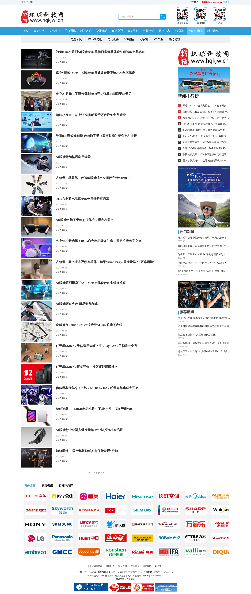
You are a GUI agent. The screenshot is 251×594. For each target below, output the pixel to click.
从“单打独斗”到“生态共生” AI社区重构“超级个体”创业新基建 (204, 271)
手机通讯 (70, 30)
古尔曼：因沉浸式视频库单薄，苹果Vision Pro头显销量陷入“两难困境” (105, 262)
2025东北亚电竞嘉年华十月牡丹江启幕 (82, 199)
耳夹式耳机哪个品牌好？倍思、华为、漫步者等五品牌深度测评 (204, 237)
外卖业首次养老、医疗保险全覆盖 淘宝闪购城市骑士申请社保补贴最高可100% (206, 142)
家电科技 (54, 30)
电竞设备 (113, 39)
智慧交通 (117, 30)
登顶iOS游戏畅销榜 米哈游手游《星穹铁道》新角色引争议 (96, 136)
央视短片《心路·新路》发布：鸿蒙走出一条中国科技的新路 (206, 111)
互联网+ (179, 30)
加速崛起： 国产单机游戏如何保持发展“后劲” (87, 451)
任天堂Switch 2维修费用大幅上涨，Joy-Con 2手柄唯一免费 (96, 346)
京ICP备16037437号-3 (153, 575)
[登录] (24, 2)
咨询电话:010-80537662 (212, 2)
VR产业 (158, 39)
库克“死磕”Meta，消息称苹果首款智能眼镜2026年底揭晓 (95, 73)
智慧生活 (38, 30)
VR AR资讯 (95, 39)
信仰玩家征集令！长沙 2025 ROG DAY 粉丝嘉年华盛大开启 (97, 388)
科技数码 (86, 30)
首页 (26, 30)
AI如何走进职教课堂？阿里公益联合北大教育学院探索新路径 (206, 118)
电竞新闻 (76, 39)
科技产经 (148, 30)
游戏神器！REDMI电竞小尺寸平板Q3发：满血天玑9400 (94, 409)
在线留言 (135, 566)
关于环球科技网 (95, 566)
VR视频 (129, 39)
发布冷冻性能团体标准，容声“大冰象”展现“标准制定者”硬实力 (204, 318)
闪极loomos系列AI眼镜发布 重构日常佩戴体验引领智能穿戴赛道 (100, 52)
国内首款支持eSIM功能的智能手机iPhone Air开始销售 (206, 160)
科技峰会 (213, 30)
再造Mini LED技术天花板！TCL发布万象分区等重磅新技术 (206, 105)
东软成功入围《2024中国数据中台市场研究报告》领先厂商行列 (206, 154)
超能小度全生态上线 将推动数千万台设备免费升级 (91, 115)
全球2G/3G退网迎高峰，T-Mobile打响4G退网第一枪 (206, 148)
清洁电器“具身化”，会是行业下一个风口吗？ (202, 262)
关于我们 (194, 2)
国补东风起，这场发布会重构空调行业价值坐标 (203, 343)
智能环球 (101, 30)
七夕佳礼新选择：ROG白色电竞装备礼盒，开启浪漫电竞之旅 (98, 241)
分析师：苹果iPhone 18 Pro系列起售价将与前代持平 (204, 254)
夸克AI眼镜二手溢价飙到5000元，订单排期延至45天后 (93, 94)
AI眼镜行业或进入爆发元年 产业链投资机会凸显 (89, 430)
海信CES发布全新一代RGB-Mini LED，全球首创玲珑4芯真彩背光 (204, 351)
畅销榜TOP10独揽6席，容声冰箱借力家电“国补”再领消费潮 (206, 130)
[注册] (30, 2)
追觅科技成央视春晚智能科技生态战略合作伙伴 (203, 326)
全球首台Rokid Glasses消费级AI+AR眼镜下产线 (89, 325)
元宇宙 (144, 39)
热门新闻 (186, 232)
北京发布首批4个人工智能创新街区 (197, 334)
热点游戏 (174, 39)
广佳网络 (130, 579)
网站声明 (122, 566)
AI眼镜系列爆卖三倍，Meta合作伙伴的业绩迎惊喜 (91, 283)
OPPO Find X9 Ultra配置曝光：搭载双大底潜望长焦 (206, 124)
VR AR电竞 (196, 30)
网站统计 (159, 566)
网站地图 (147, 566)
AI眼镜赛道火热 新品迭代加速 (77, 304)
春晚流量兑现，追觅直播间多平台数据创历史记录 (204, 246)
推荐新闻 (186, 312)
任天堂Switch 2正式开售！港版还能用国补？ (86, 367)
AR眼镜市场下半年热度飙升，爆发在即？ (85, 220)
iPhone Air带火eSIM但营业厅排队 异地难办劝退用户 (206, 136)
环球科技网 (93, 575)
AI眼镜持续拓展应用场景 (73, 157)
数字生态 (164, 30)
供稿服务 (110, 566)
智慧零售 (133, 30)
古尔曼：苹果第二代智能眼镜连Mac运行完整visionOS (93, 178)
